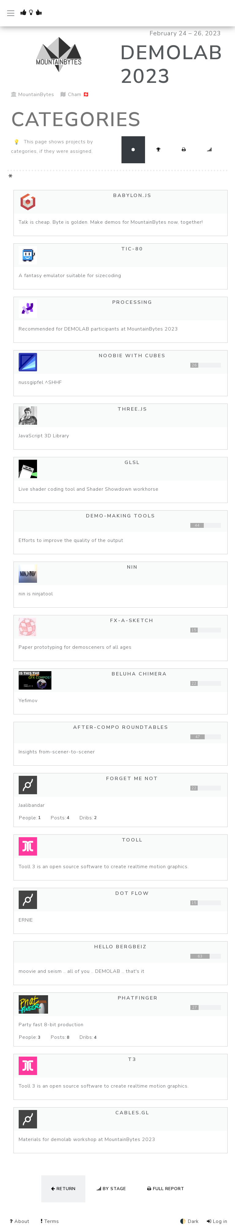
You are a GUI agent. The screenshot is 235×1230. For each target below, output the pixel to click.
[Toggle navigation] (10, 13)
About (20, 1221)
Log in (217, 1221)
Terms (50, 1221)
